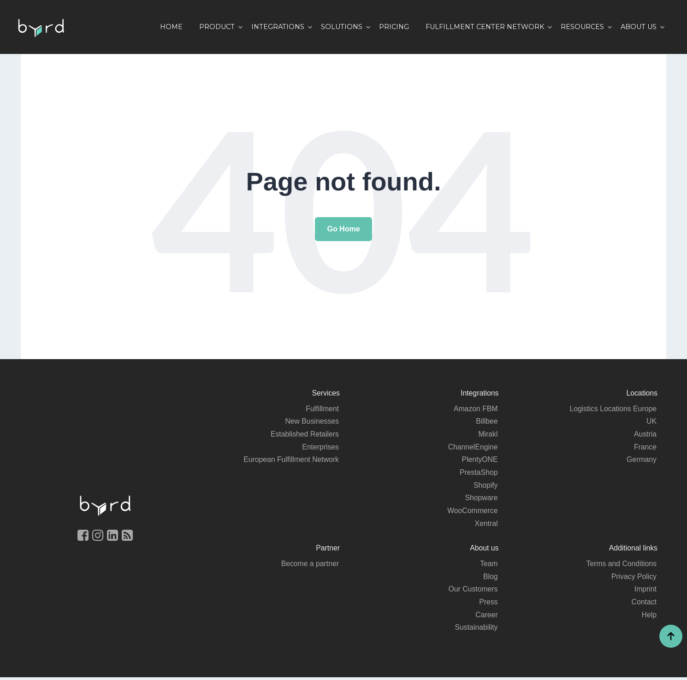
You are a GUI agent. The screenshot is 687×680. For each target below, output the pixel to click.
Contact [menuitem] (644, 604)
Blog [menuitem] (490, 578)
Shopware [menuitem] (480, 499)
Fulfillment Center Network (485, 27)
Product (217, 27)
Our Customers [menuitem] (472, 591)
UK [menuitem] (651, 422)
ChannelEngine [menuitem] (472, 447)
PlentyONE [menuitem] (479, 460)
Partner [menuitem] (328, 550)
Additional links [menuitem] (632, 550)
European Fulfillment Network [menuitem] (290, 460)
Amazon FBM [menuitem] (475, 409)
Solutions (341, 27)
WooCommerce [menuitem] (472, 512)
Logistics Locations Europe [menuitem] (613, 409)
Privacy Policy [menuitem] (633, 578)
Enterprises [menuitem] (320, 447)
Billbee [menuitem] (486, 422)
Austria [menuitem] (645, 434)
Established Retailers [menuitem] (304, 434)
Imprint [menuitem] (645, 591)
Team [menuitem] (488, 565)
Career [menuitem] (486, 617)
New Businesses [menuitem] (311, 422)
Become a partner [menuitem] (309, 565)
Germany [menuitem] (641, 460)
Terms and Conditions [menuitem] (621, 565)
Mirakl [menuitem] (488, 434)
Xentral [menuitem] (486, 525)
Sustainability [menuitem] (475, 630)
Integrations (277, 27)
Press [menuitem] (488, 604)
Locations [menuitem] (641, 393)
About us (639, 27)
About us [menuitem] (483, 550)
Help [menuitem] (649, 617)
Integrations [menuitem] (479, 393)
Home (171, 27)
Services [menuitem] (326, 393)
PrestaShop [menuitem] (478, 473)
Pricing (394, 27)
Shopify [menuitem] (485, 486)
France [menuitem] (645, 447)
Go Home (343, 229)
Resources (582, 27)
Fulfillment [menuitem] (322, 409)
